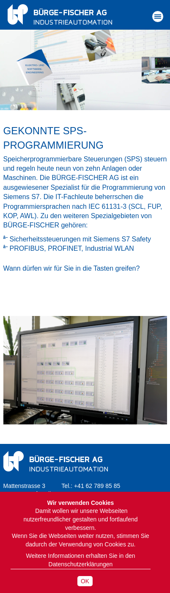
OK (85, 581)
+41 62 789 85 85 (97, 485)
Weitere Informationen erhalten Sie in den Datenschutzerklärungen (80, 560)
